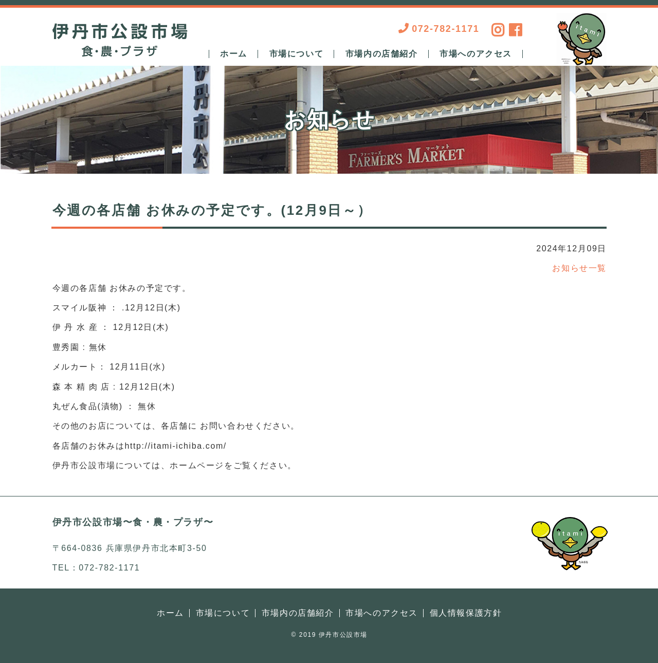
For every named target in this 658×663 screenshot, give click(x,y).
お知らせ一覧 (579, 268)
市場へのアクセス (476, 54)
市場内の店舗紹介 (381, 54)
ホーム (233, 54)
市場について (296, 54)
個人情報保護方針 (466, 613)
